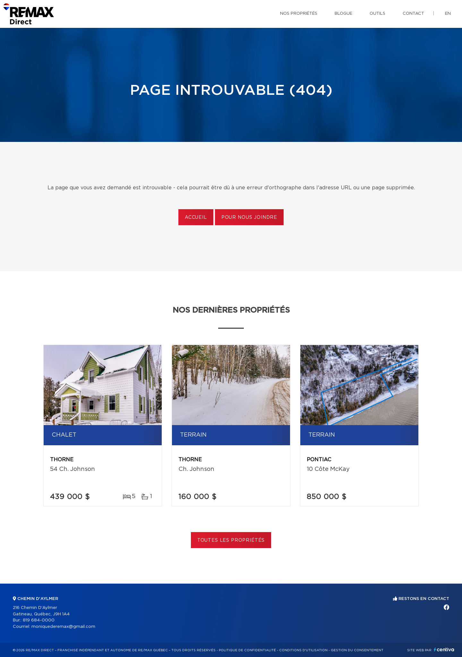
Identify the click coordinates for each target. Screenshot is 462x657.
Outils (377, 14)
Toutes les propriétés (231, 540)
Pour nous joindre (249, 217)
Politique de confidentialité (247, 650)
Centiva (444, 649)
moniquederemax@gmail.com (63, 627)
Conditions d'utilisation (303, 650)
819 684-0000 (39, 620)
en (448, 14)
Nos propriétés (298, 14)
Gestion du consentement (357, 650)
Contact (413, 14)
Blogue (343, 14)
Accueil (196, 217)
